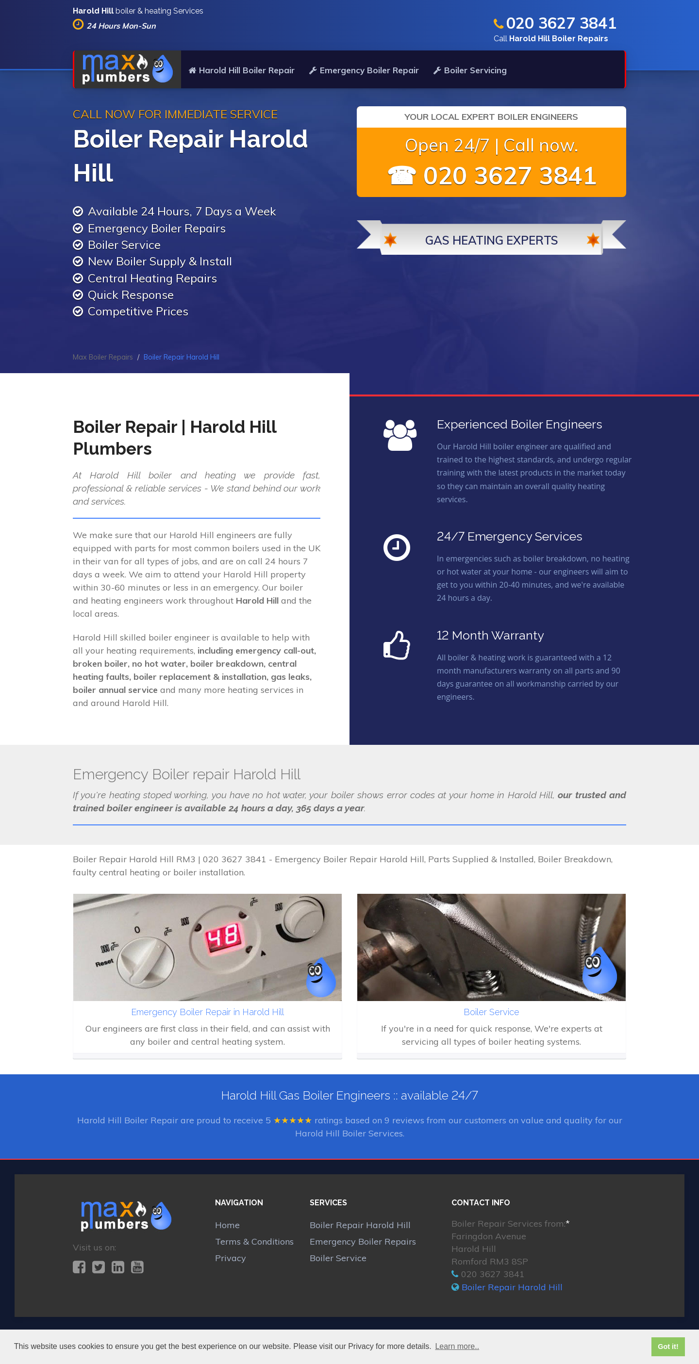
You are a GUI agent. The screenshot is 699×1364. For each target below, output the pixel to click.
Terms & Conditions (254, 1241)
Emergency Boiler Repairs (363, 1241)
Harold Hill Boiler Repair (241, 70)
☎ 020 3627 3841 (491, 175)
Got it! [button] (668, 1346)
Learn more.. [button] (457, 1346)
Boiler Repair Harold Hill (360, 1225)
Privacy (230, 1258)
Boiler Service (338, 1258)
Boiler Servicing (470, 70)
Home (227, 1225)
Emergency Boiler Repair (364, 70)
